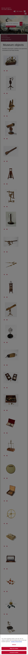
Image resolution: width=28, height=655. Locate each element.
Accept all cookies (14, 652)
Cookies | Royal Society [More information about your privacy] (16, 641)
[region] (14, 644)
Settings (14, 644)
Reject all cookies (14, 648)
